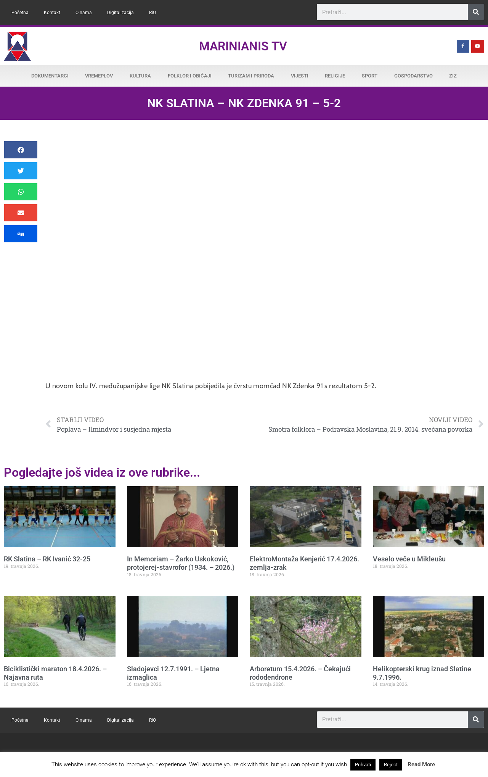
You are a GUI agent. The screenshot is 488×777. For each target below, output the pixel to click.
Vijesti (299, 76)
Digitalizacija (120, 12)
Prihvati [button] (363, 764)
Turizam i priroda (251, 76)
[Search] (476, 12)
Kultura (140, 76)
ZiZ (453, 76)
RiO (152, 12)
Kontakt (52, 12)
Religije (335, 76)
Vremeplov (99, 76)
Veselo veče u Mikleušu (409, 559)
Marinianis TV (243, 46)
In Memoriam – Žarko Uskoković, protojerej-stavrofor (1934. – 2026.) (180, 563)
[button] (20, 149)
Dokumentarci (50, 76)
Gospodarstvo (413, 76)
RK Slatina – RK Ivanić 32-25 (47, 559)
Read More (421, 764)
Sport (369, 76)
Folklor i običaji (190, 76)
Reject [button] (391, 764)
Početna (20, 12)
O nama (83, 12)
